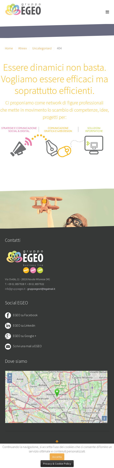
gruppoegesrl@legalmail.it (41, 289)
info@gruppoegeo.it (15, 289)
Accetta (57, 457)
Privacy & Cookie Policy (57, 463)
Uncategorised (42, 48)
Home (9, 48)
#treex (22, 48)
